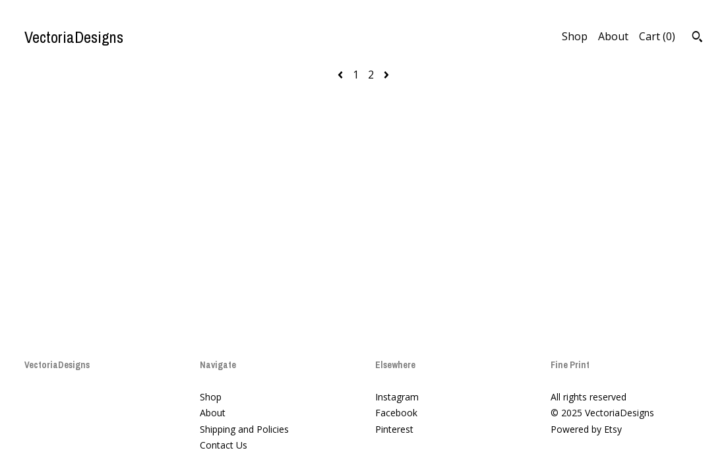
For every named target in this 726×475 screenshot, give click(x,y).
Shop (575, 36)
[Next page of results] (386, 74)
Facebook (396, 412)
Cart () (657, 36)
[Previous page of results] (341, 74)
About (613, 36)
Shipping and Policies (244, 429)
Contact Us (223, 445)
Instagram (397, 397)
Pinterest (394, 429)
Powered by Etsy (586, 429)
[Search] (697, 38)
